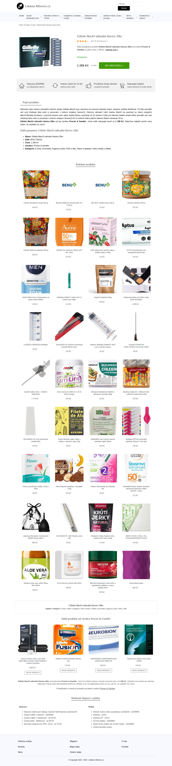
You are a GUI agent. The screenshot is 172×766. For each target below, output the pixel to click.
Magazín (73, 741)
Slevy (20, 752)
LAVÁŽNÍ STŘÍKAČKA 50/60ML (36, 345)
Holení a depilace (73, 609)
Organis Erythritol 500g (103, 297)
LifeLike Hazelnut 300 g (136, 203)
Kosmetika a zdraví (144, 17)
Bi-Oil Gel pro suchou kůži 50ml (69, 583)
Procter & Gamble (107, 689)
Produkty (27, 25)
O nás (124, 741)
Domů (21, 16)
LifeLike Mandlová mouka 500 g (36, 203)
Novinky (21, 747)
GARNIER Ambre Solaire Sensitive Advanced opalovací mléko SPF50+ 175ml (136, 489)
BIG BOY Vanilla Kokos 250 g (102, 203)
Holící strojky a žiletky (88, 609)
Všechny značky (25, 741)
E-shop (33, 25)
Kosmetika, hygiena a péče (72, 17)
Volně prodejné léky (32, 17)
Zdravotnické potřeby (91, 17)
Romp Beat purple (136, 583)
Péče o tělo (122, 609)
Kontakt (125, 747)
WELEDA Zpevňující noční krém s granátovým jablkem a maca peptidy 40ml (103, 585)
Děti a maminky (130, 17)
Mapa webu (75, 747)
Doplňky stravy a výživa (51, 17)
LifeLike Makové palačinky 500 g (35, 250)
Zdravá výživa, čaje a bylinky (113, 17)
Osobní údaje (75, 752)
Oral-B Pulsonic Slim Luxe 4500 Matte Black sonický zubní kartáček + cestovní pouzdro (33, 661)
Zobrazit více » (111, 50)
